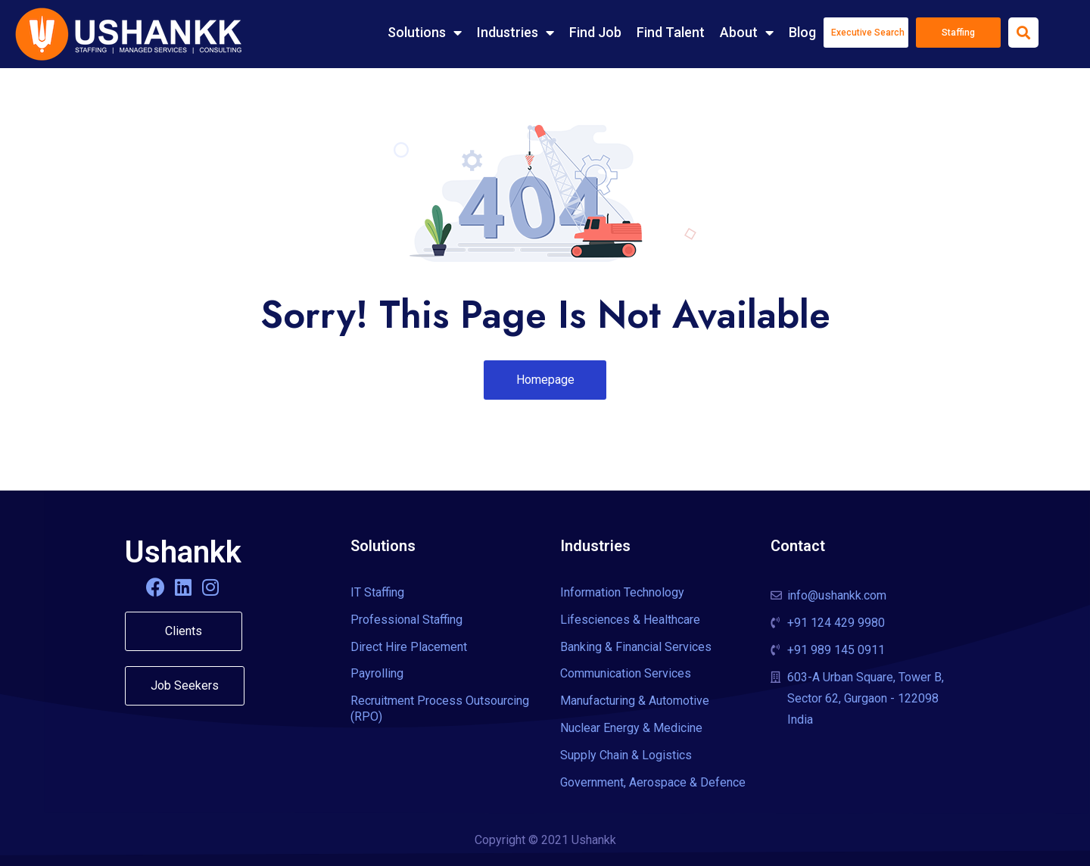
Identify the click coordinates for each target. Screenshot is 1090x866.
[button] (545, 380)
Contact (798, 546)
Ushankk (183, 552)
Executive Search (868, 32)
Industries (515, 33)
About (747, 33)
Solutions (425, 33)
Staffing (958, 32)
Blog (802, 32)
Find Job (595, 32)
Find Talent (671, 32)
